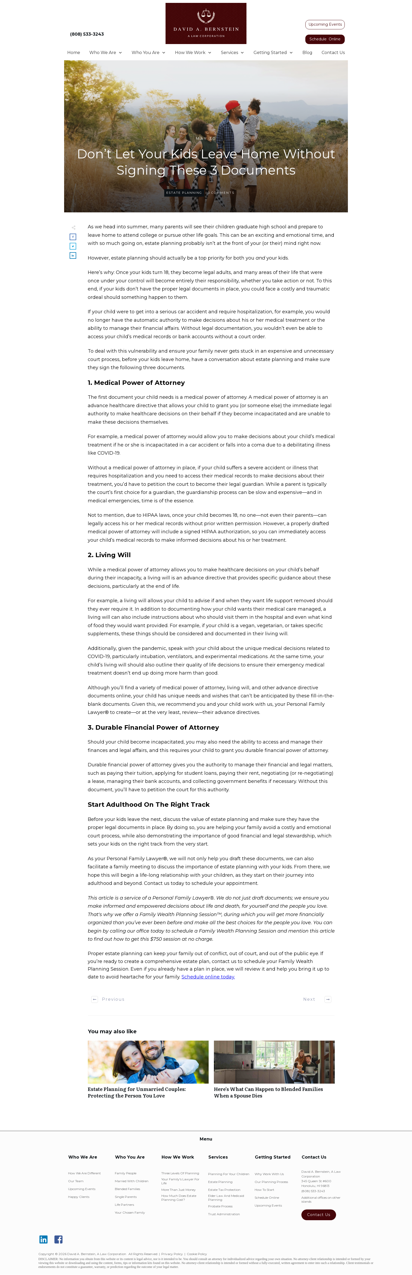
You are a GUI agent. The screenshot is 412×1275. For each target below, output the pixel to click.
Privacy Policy (172, 1254)
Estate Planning (184, 193)
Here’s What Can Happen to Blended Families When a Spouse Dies (274, 1072)
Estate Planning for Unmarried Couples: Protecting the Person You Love (148, 1072)
